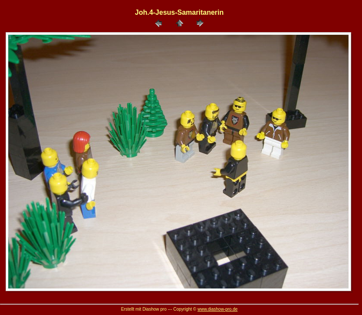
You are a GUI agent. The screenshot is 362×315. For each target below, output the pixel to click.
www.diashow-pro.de (217, 309)
